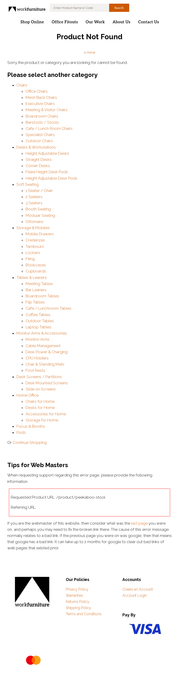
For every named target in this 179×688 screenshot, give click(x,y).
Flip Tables (35, 302)
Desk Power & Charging (47, 352)
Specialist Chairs (40, 134)
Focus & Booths (30, 426)
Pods (21, 432)
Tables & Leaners (31, 277)
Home (91, 52)
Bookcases (36, 265)
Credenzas (35, 240)
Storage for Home (42, 420)
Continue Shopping (30, 442)
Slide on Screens (41, 389)
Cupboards (36, 271)
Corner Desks (38, 165)
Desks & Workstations (36, 147)
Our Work (95, 22)
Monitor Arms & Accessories (41, 333)
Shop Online (32, 22)
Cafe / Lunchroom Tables (48, 308)
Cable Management (43, 345)
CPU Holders (37, 358)
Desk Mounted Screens (47, 383)
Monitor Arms (38, 339)
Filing (30, 258)
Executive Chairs (40, 103)
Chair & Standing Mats (45, 364)
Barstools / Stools (42, 122)
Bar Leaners (36, 290)
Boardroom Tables (42, 296)
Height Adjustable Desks (47, 153)
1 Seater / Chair (39, 190)
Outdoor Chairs (39, 141)
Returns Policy (77, 601)
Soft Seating (27, 184)
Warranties (74, 595)
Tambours (35, 246)
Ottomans (34, 221)
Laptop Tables (38, 327)
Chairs (21, 85)
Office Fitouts (65, 22)
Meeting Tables (39, 283)
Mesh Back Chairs (41, 97)
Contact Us (148, 22)
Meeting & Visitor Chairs (47, 109)
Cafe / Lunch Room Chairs (49, 128)
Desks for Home (40, 407)
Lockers (33, 252)
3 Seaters (34, 203)
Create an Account (137, 589)
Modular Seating (40, 215)
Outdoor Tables (40, 321)
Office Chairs (37, 91)
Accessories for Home (46, 414)
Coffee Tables (38, 314)
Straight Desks (39, 159)
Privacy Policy (77, 589)
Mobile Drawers (40, 234)
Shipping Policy (78, 608)
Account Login (134, 595)
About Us (121, 22)
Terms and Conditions (84, 614)
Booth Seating (38, 209)
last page (139, 523)
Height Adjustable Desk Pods (51, 178)
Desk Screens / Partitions (39, 376)
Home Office (27, 395)
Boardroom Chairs (42, 116)
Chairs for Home (40, 401)
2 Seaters (34, 196)
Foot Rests (35, 370)
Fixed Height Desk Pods (47, 172)
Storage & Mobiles (33, 227)
